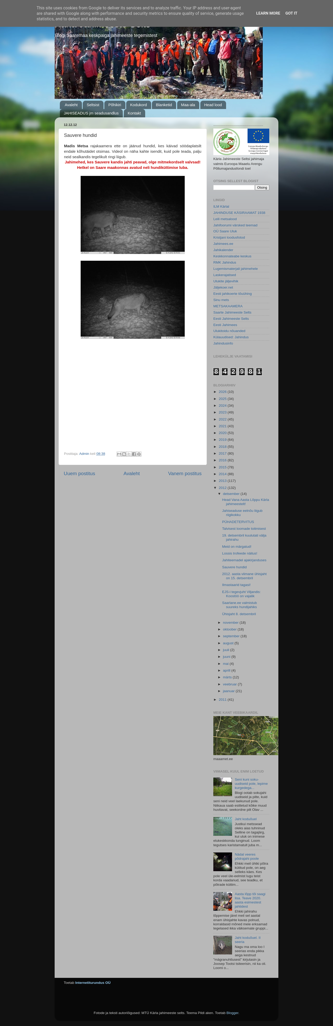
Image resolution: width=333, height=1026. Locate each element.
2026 (223, 392)
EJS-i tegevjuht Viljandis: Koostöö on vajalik (241, 594)
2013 (223, 481)
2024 (223, 405)
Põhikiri (114, 105)
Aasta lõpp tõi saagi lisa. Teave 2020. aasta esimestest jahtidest (250, 900)
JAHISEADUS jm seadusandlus (91, 113)
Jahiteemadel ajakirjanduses (244, 560)
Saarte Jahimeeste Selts (232, 312)
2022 (223, 419)
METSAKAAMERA (228, 306)
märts (228, 677)
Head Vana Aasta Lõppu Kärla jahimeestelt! (245, 502)
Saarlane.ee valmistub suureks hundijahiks (239, 605)
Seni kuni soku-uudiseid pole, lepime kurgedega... (251, 784)
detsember (232, 494)
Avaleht (71, 105)
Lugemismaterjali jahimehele (235, 269)
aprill (227, 670)
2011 (223, 700)
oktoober (230, 629)
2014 (223, 474)
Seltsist (93, 105)
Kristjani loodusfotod (229, 237)
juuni (227, 657)
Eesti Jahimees (225, 325)
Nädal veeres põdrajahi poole (247, 856)
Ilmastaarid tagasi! (236, 585)
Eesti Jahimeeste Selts (231, 319)
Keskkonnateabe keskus (232, 256)
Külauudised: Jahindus (231, 337)
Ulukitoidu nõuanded (229, 331)
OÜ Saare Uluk (225, 231)
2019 (223, 440)
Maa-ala (188, 105)
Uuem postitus (79, 473)
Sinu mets (221, 300)
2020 (223, 433)
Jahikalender (223, 250)
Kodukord (138, 105)
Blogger (232, 1013)
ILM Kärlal (221, 206)
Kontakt (134, 113)
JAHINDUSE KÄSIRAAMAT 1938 (239, 213)
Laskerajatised (224, 275)
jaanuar (229, 691)
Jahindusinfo (223, 343)
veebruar (230, 684)
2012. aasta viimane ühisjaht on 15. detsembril (244, 576)
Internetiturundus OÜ (93, 983)
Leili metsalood (225, 219)
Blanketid (164, 105)
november (231, 622)
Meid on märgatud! (237, 547)
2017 (223, 453)
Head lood (213, 105)
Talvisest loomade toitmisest (244, 529)
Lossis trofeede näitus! (239, 553)
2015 (223, 467)
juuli (226, 650)
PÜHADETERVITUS (238, 522)
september (232, 636)
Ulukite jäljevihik (225, 281)
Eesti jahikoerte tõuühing (232, 294)
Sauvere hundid (234, 567)
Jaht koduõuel (246, 819)
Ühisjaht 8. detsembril (239, 614)
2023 (223, 412)
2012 (223, 488)
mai (226, 664)
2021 (223, 426)
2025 (223, 399)
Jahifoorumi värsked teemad (235, 225)
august (228, 643)
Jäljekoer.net (223, 287)
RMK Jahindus (224, 262)
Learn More (268, 13)
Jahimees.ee (223, 244)
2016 (223, 460)
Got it (291, 13)
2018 (223, 447)
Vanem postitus (185, 473)
